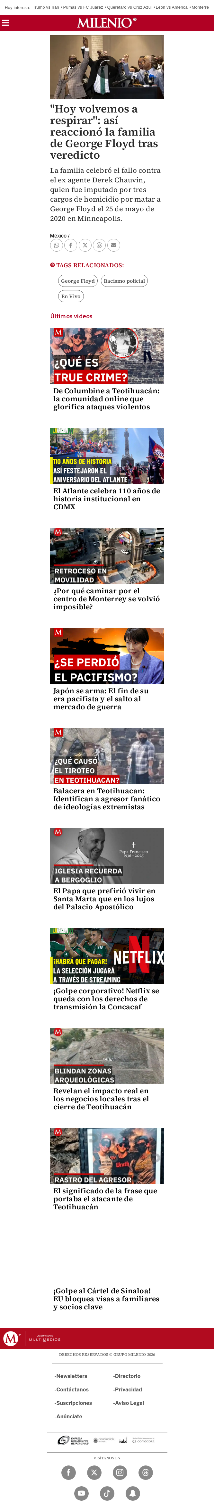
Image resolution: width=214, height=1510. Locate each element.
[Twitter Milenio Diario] (94, 1472)
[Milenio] (107, 23)
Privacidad (128, 1390)
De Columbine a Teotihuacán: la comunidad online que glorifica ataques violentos (106, 399)
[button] (5, 25)
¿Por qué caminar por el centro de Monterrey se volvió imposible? (106, 599)
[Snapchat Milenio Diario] (133, 1493)
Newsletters (72, 1376)
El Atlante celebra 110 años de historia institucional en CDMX (106, 499)
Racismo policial (124, 280)
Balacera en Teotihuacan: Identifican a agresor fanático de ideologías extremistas (107, 799)
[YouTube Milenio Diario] (81, 1493)
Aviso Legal (129, 1403)
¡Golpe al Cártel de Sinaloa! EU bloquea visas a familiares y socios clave (106, 1299)
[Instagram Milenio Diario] (120, 1472)
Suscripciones (74, 1403)
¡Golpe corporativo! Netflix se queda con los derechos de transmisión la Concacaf (106, 999)
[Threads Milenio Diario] (145, 1472)
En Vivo (70, 296)
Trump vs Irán (46, 7)
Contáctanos (73, 1390)
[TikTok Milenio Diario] (107, 1493)
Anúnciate (69, 1417)
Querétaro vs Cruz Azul (129, 7)
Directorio (128, 1376)
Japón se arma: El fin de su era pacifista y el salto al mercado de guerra (101, 699)
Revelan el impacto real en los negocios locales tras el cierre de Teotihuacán (101, 1099)
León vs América (172, 7)
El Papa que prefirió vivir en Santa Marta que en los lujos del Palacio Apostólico (104, 899)
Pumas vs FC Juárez (83, 7)
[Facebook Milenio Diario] (68, 1472)
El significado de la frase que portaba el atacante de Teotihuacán (105, 1199)
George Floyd (78, 280)
